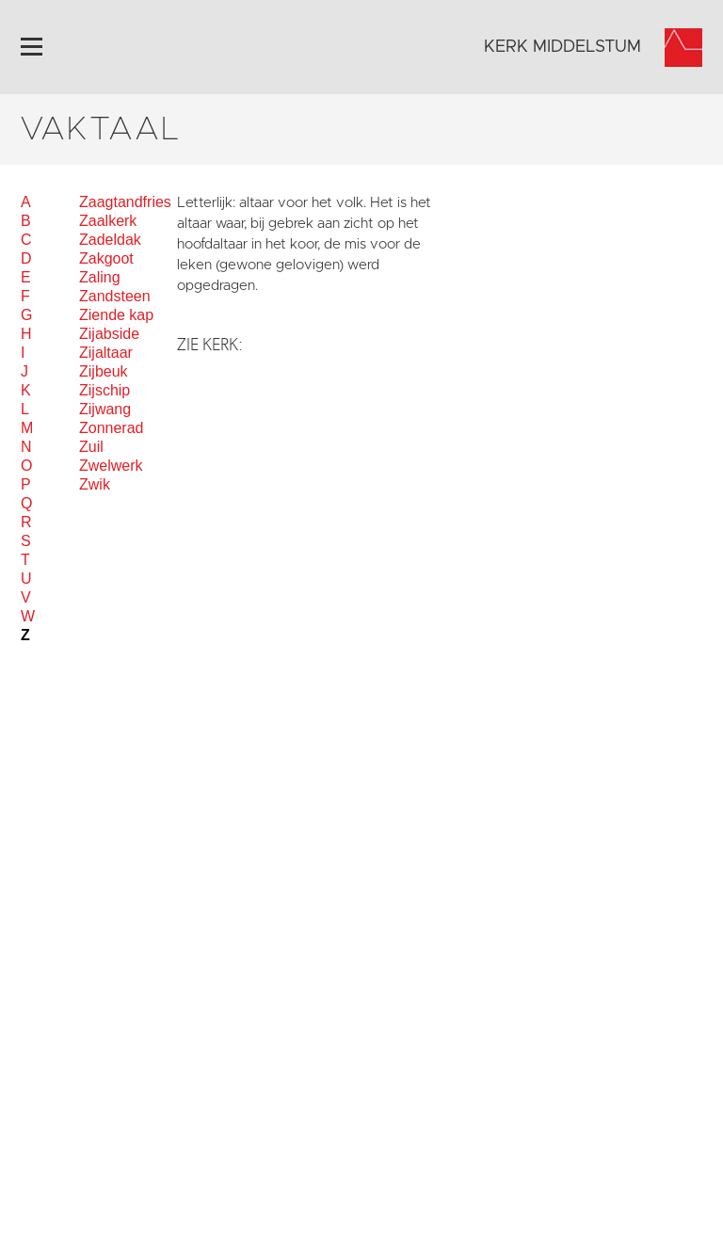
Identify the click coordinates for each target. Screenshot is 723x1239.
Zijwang (105, 409)
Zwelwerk (111, 466)
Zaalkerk (108, 221)
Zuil (91, 447)
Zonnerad (111, 428)
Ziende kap (116, 315)
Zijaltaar (106, 353)
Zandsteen (115, 296)
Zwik (94, 484)
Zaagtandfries (125, 202)
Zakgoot (106, 258)
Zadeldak (110, 240)
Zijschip (104, 390)
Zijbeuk (103, 371)
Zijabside (109, 334)
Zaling (99, 277)
